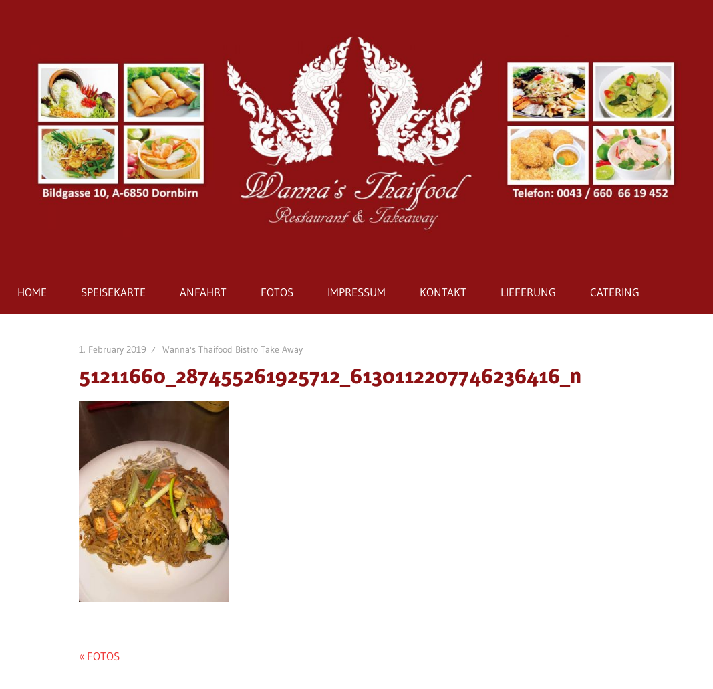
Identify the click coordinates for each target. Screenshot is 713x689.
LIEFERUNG (528, 292)
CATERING (614, 292)
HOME (32, 292)
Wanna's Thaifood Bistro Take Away (232, 349)
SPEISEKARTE (113, 292)
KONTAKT (443, 292)
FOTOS (277, 292)
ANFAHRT (203, 292)
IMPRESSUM (356, 292)
